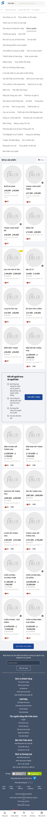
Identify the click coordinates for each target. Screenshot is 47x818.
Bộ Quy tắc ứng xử (23, 747)
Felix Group (39, 787)
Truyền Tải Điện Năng (11, 140)
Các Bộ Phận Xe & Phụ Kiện (13, 79)
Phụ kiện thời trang (20, 90)
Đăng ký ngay (23, 668)
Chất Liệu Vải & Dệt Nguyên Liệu (30, 112)
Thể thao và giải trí (31, 95)
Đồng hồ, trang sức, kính (12, 95)
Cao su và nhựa (9, 112)
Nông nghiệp (31, 28)
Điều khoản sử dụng (23, 805)
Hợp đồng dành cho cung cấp (23, 743)
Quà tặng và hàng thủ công (13, 28)
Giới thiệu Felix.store (23, 702)
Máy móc (6, 90)
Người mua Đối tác (23, 733)
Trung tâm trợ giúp (23, 682)
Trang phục (39, 101)
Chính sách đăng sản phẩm (23, 794)
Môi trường (7, 123)
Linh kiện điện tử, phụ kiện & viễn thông (18, 73)
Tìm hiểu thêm (33, 397)
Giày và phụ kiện (31, 56)
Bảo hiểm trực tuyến (10, 151)
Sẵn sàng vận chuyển (23, 729)
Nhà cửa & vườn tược (35, 79)
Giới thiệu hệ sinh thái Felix (23, 706)
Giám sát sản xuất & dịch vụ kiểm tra (23, 767)
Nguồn (23, 719)
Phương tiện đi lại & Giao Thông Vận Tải (18, 129)
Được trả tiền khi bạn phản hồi (23, 695)
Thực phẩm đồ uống (22, 62)
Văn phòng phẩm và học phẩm (15, 45)
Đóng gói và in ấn (9, 146)
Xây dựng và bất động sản (13, 101)
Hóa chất (21, 34)
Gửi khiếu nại (23, 688)
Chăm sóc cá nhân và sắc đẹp (14, 23)
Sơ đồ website (23, 709)
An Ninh (29, 101)
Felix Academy (30, 787)
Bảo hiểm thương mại (23, 757)
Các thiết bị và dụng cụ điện (13, 51)
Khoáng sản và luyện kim (33, 118)
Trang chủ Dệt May (32, 135)
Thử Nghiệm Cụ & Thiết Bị (13, 135)
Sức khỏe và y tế (9, 17)
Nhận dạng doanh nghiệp (23, 760)
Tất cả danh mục (23, 723)
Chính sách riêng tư (23, 801)
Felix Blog (4, 787)
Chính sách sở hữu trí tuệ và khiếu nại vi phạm (23, 797)
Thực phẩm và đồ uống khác (14, 84)
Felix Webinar (20, 787)
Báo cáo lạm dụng (23, 685)
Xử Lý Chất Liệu (28, 140)
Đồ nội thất (32, 40)
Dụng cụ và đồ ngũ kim (12, 118)
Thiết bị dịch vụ (33, 107)
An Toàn (6, 107)
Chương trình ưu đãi (23, 750)
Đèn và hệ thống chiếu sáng (13, 67)
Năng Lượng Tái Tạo (22, 123)
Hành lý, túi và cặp (35, 84)
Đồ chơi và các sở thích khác (14, 40)
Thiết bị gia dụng (9, 34)
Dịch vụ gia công (18, 107)
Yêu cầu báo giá (23, 726)
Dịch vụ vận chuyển (23, 764)
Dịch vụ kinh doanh (34, 51)
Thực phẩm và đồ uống (27, 17)
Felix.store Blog (23, 712)
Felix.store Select (24, 736)
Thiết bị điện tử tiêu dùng (12, 56)
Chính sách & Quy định (23, 692)
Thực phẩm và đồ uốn (27, 146)
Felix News (11, 787)
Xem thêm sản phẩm (23, 646)
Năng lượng (7, 62)
